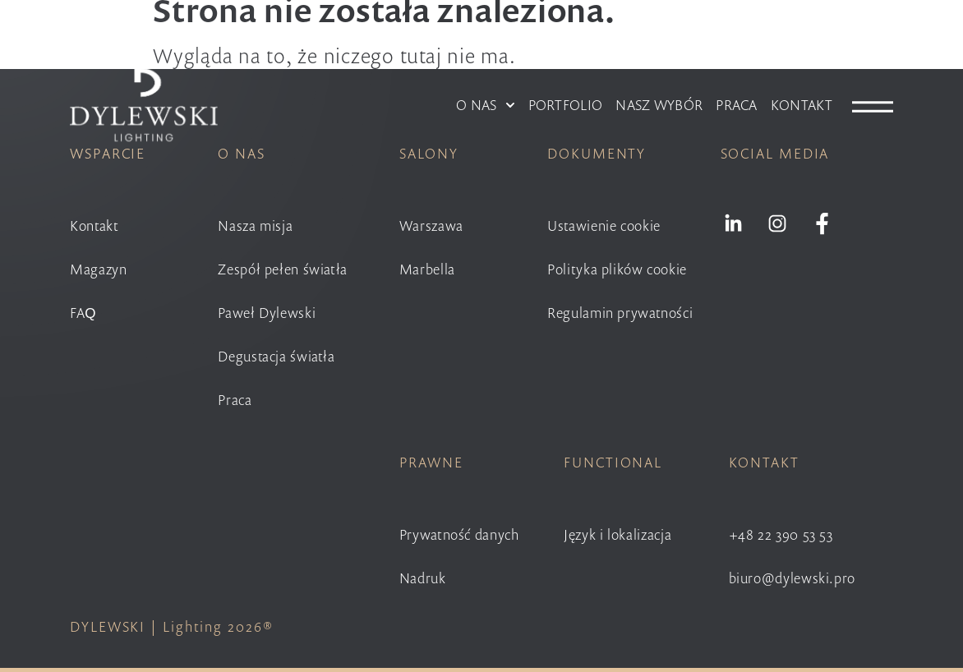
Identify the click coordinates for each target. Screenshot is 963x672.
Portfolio (565, 104)
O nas (485, 104)
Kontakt (801, 104)
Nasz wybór (659, 104)
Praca (737, 104)
